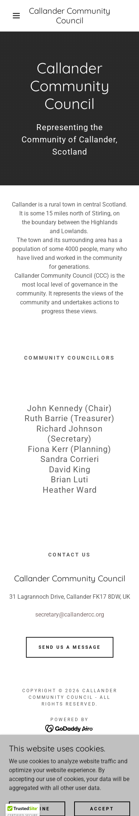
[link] (69, 16)
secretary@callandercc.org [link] (69, 614)
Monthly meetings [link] (69, 766)
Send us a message (70, 647)
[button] (11, 15)
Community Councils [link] (69, 756)
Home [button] (69, 746)
